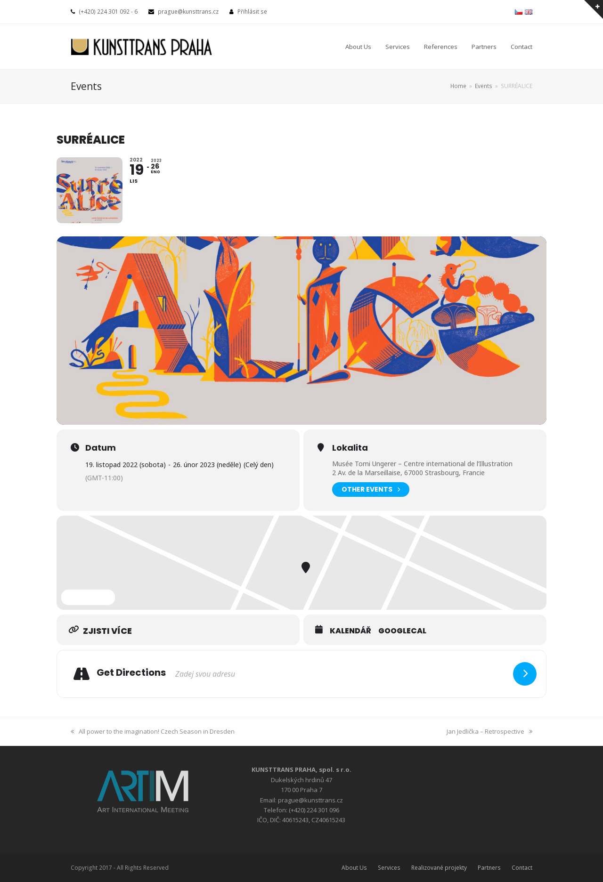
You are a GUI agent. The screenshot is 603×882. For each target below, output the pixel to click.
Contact (522, 868)
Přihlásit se (252, 12)
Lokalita (350, 448)
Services (389, 868)
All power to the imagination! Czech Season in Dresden (153, 731)
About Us (354, 868)
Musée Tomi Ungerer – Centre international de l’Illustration (422, 463)
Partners (489, 868)
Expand (88, 597)
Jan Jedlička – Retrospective (489, 731)
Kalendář (350, 631)
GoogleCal (402, 631)
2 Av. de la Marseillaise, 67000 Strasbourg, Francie (408, 472)
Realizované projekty (439, 868)
